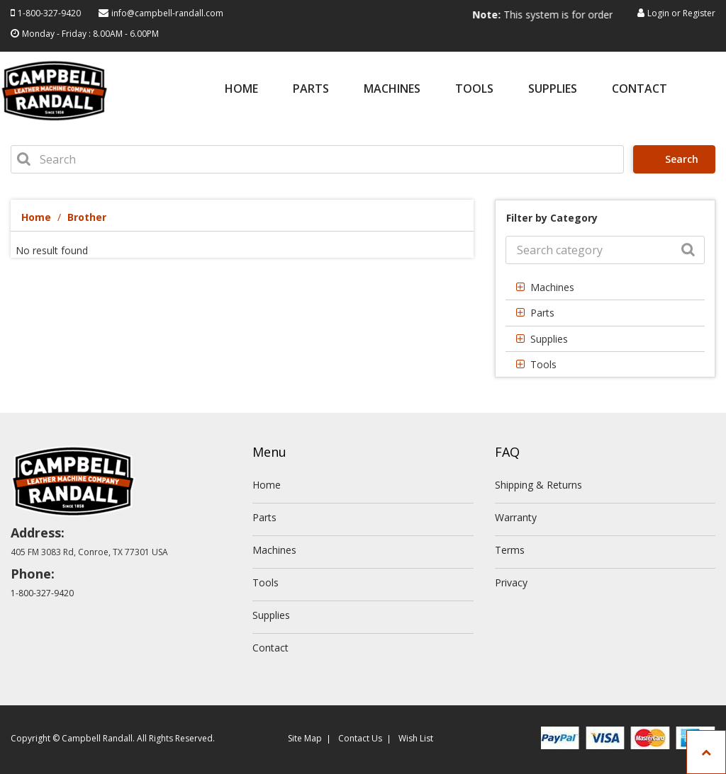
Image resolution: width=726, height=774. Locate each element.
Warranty (516, 517)
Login (658, 13)
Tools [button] (543, 364)
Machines (392, 89)
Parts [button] (542, 312)
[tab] (605, 287)
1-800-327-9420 (49, 13)
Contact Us (360, 738)
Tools (474, 89)
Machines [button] (552, 287)
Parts (311, 89)
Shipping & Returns (538, 484)
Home (241, 89)
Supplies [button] (549, 339)
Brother (86, 217)
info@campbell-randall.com (167, 13)
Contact (639, 89)
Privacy (511, 582)
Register (699, 13)
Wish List (415, 738)
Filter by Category (552, 217)
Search (676, 159)
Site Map (305, 738)
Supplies (552, 89)
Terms (510, 550)
